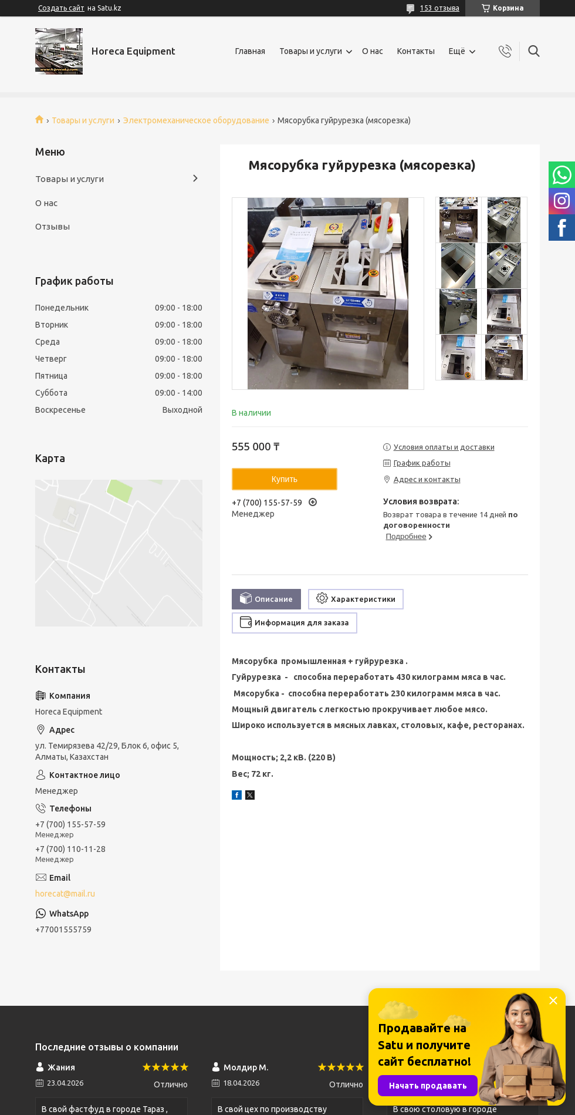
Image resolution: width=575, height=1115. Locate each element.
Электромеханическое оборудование (196, 120)
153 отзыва (439, 8)
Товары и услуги (310, 51)
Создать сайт (61, 8)
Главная (250, 51)
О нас (372, 51)
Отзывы (52, 226)
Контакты (416, 51)
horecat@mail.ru (65, 893)
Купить (284, 479)
